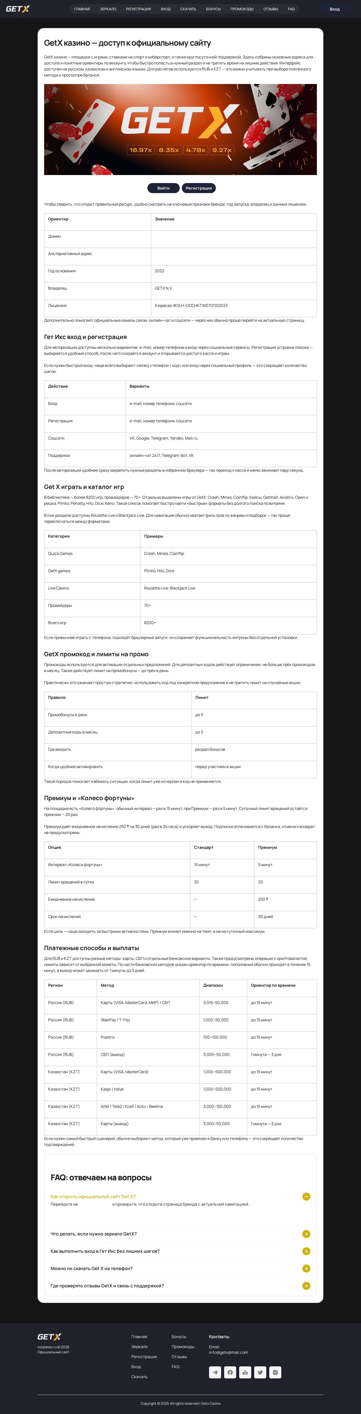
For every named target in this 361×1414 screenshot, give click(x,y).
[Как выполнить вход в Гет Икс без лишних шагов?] (180, 1251)
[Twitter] (260, 1372)
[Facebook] (230, 1372)
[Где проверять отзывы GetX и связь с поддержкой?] (180, 1286)
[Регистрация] (199, 188)
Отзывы (270, 9)
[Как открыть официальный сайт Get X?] (180, 1197)
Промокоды (242, 9)
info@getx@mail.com (228, 1352)
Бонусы (213, 9)
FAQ (291, 9)
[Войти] (163, 188)
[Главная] (18, 9)
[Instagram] (275, 1372)
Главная (82, 9)
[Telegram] (215, 1372)
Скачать (188, 9)
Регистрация (138, 9)
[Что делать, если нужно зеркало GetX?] (180, 1234)
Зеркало (108, 9)
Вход (165, 9)
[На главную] (80, 1337)
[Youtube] (245, 1372)
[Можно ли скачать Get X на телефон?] (180, 1269)
